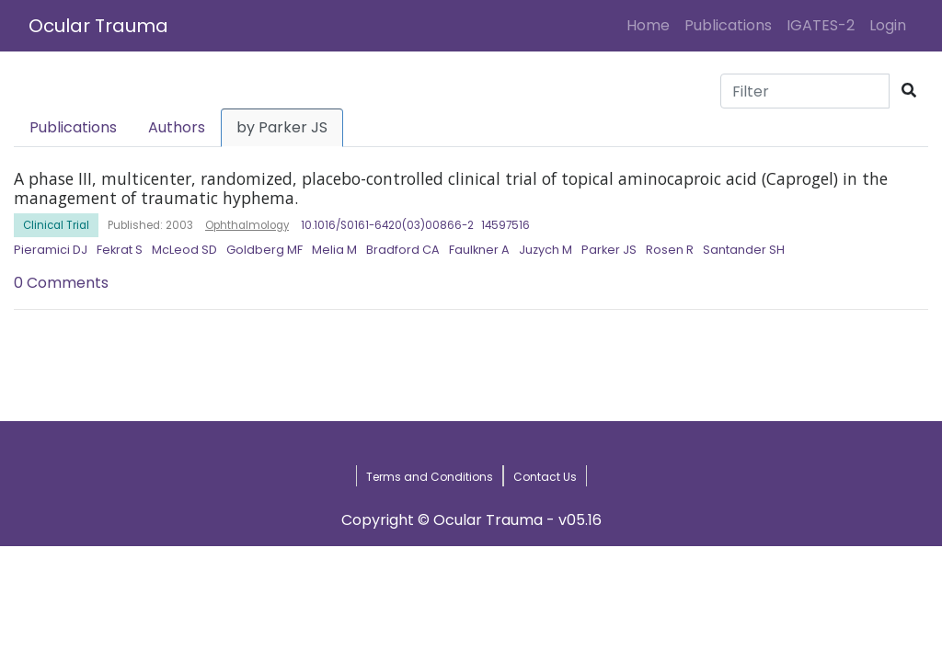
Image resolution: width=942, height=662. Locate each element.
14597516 (505, 225)
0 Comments (61, 282)
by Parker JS (281, 127)
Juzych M (545, 249)
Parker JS (609, 249)
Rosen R (670, 249)
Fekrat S (120, 249)
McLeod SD (184, 249)
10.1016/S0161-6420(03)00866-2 (387, 225)
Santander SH (744, 249)
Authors (176, 127)
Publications (728, 25)
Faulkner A (479, 249)
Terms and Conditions (429, 477)
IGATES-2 (821, 25)
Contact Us (545, 477)
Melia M (334, 249)
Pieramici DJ (50, 249)
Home (651, 25)
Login (891, 25)
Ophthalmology (247, 225)
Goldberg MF (264, 249)
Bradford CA (403, 249)
